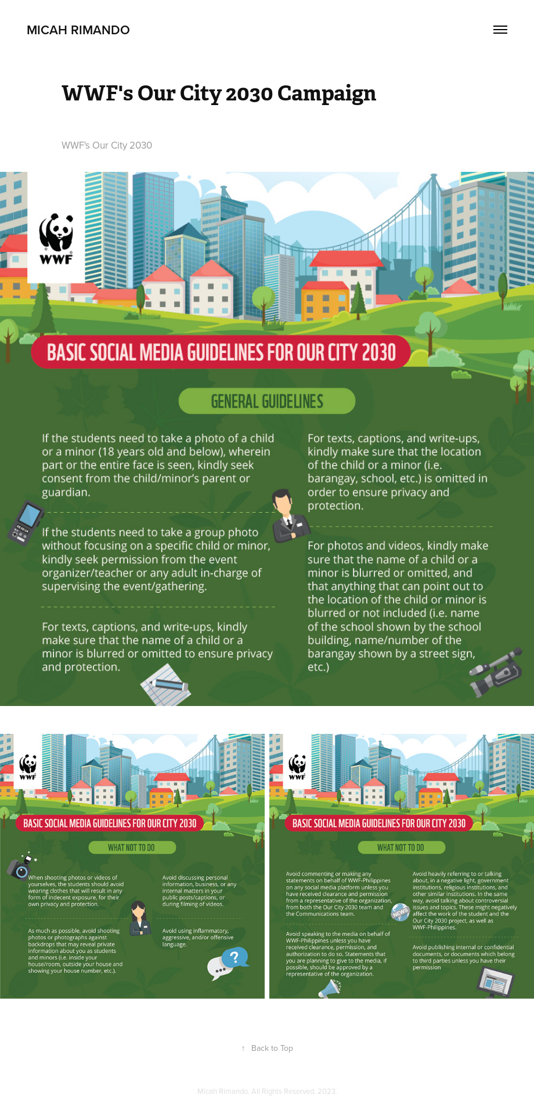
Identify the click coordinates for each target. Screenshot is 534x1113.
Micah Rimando (78, 29)
